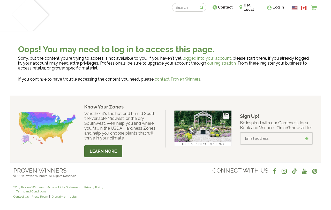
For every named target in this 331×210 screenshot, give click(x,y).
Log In (278, 7)
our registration (221, 63)
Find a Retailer (137, 20)
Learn (75, 20)
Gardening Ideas (102, 20)
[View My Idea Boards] (304, 21)
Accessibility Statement (64, 187)
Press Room (40, 196)
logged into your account (207, 58)
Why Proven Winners (28, 187)
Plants (58, 20)
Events (179, 20)
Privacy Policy (93, 187)
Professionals (204, 20)
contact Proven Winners (177, 79)
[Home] (19, 15)
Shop (162, 20)
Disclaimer (59, 196)
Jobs (73, 196)
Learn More (103, 151)
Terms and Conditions (31, 191)
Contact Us (21, 196)
